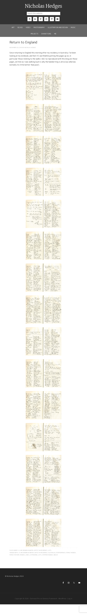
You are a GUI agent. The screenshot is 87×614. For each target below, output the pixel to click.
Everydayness (60, 553)
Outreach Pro (35, 598)
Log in (69, 598)
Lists (49, 550)
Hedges (22, 555)
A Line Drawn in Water (25, 550)
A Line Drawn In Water (26, 553)
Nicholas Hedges (43, 6)
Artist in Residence (40, 550)
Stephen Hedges (47, 555)
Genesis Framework (50, 598)
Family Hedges (71, 553)
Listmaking (33, 555)
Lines (27, 555)
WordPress (62, 598)
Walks (56, 555)
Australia (51, 553)
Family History (14, 555)
